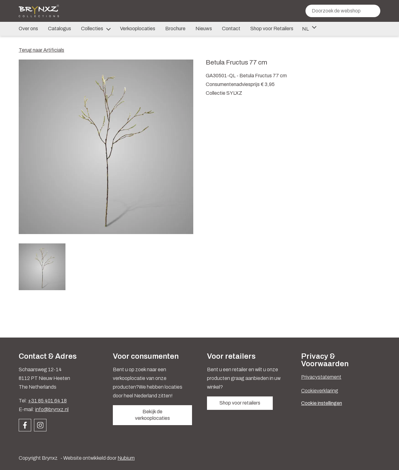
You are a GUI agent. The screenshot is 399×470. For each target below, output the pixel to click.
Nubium (126, 458)
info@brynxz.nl (52, 409)
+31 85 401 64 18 (47, 400)
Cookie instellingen (321, 403)
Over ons (28, 28)
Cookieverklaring (319, 390)
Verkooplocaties (137, 28)
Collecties (95, 29)
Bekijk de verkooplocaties (152, 415)
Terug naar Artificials (41, 50)
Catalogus (59, 28)
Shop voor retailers (239, 402)
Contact (231, 28)
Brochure (175, 28)
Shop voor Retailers (271, 28)
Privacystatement (321, 377)
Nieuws (203, 28)
